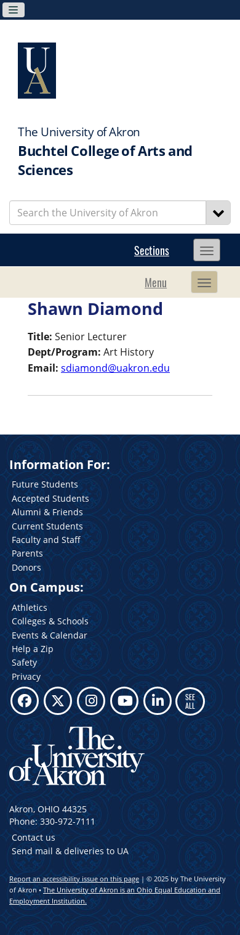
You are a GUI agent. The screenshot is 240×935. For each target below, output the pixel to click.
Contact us (33, 837)
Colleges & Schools (50, 621)
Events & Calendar (49, 635)
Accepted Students (50, 498)
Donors (26, 567)
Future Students (45, 484)
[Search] (218, 212)
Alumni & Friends (47, 512)
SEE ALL (190, 701)
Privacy (26, 676)
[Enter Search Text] (107, 212)
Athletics (29, 607)
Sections (151, 250)
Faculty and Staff (46, 539)
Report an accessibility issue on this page (74, 878)
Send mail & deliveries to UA (70, 851)
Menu (156, 282)
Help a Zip (33, 649)
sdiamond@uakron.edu (115, 368)
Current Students (47, 526)
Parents (27, 553)
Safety (24, 662)
